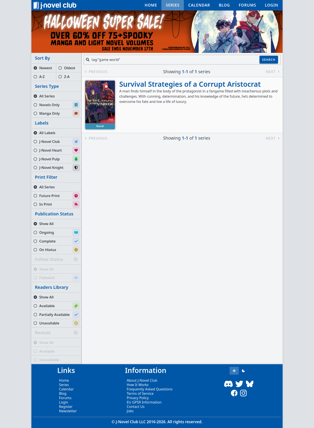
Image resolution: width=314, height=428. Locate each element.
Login (63, 402)
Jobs (130, 411)
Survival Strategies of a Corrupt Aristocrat (190, 84)
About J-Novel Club (142, 380)
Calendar (66, 389)
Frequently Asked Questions (149, 389)
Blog (63, 393)
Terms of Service (140, 393)
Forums (65, 397)
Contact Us (135, 406)
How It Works (137, 384)
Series (64, 384)
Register (66, 406)
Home (64, 380)
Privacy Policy (138, 397)
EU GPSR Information (144, 402)
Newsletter (68, 411)
